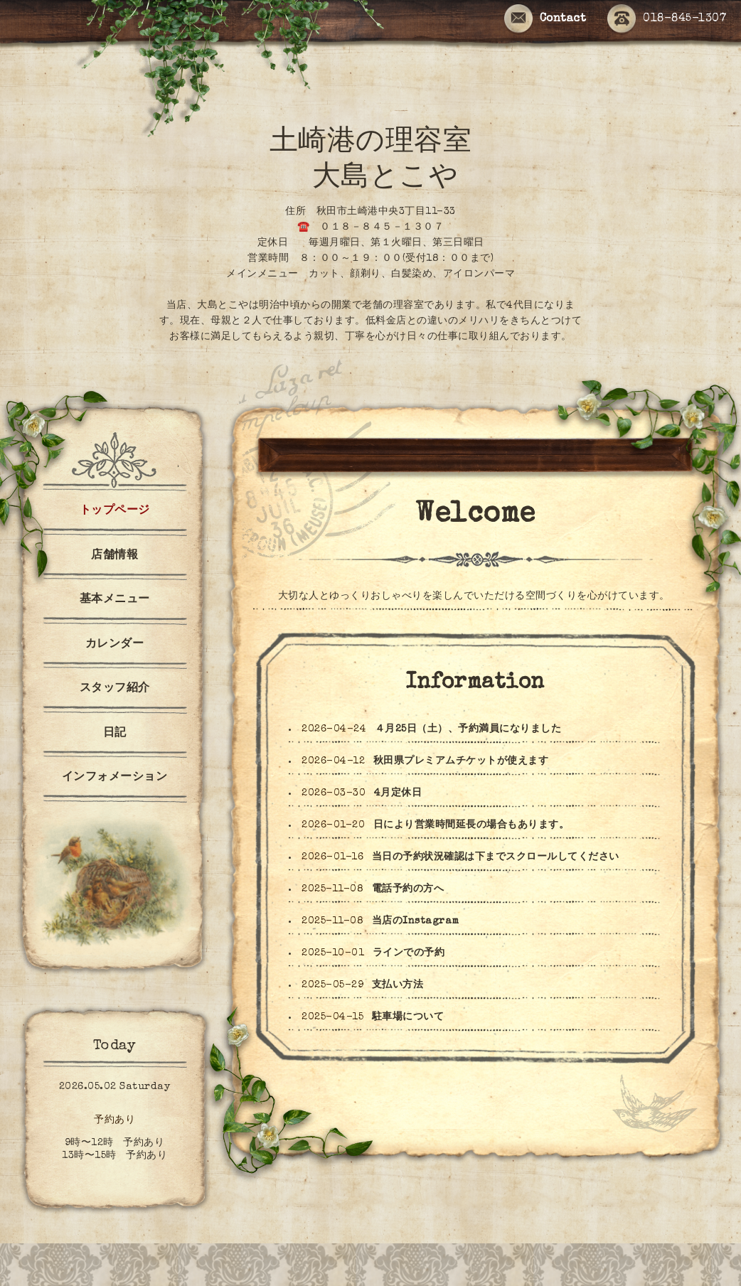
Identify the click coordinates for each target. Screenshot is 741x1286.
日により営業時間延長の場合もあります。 (471, 825)
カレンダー (114, 644)
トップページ (115, 511)
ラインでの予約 (409, 953)
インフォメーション (115, 777)
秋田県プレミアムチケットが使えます (461, 761)
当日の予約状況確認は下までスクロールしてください (495, 857)
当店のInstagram (415, 921)
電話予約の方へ (408, 889)
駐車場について (408, 1017)
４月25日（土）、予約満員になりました (468, 729)
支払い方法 (398, 985)
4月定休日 (398, 793)
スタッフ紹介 (115, 689)
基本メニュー (115, 600)
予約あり (114, 1120)
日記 (115, 733)
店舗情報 (114, 556)
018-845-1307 (666, 19)
